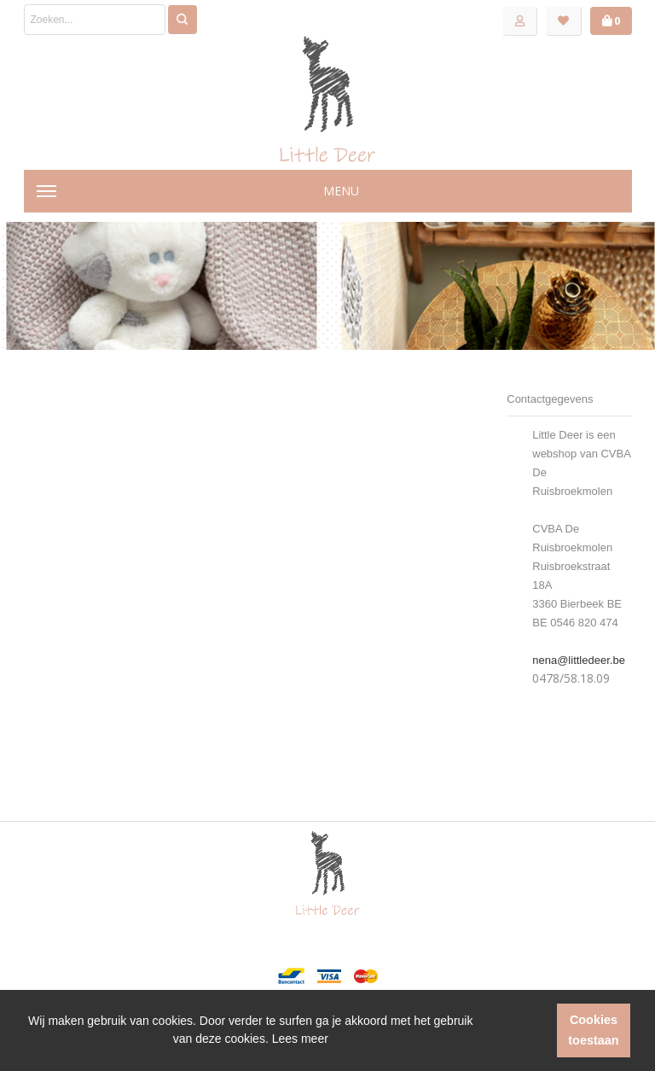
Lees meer (300, 1038)
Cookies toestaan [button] (593, 1030)
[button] (514, 1031)
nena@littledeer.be (578, 660)
